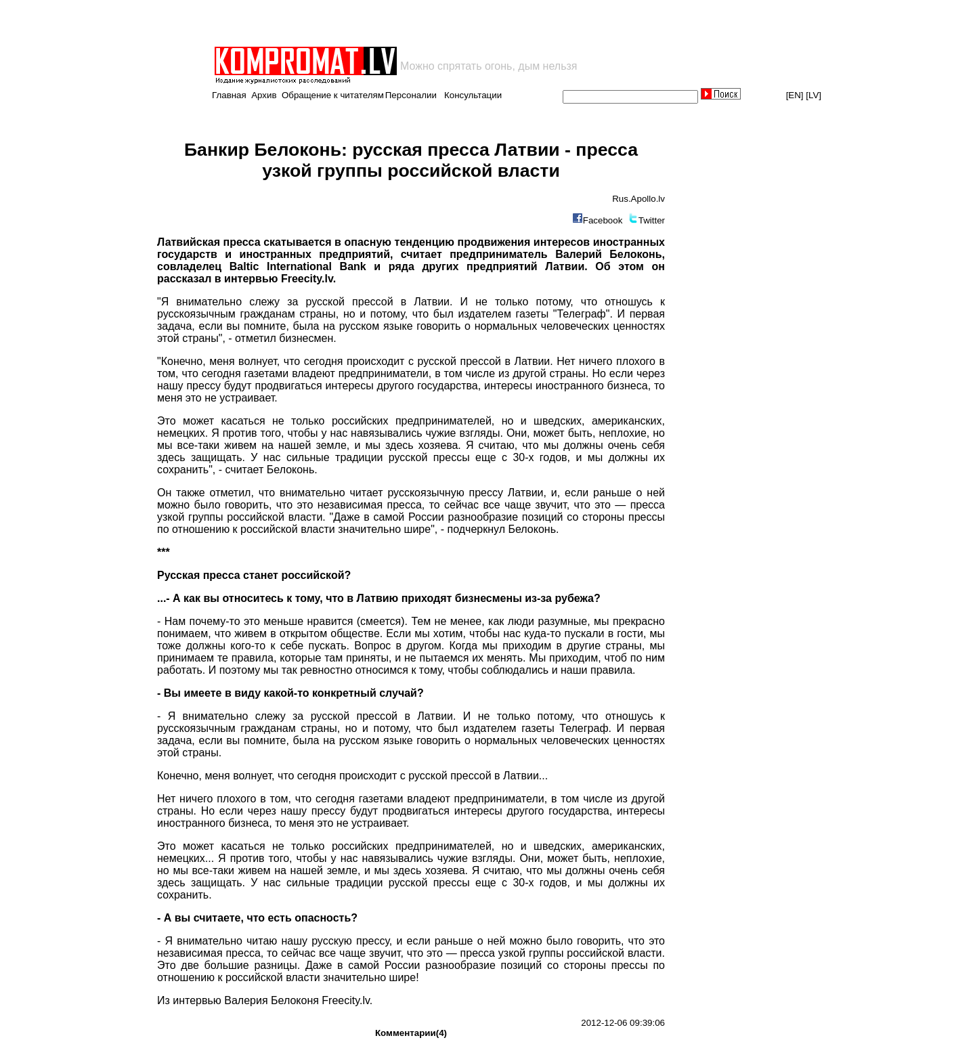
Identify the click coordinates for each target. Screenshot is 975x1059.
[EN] (795, 95)
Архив (263, 95)
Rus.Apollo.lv (638, 199)
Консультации (473, 95)
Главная (229, 95)
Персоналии (411, 95)
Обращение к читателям (333, 95)
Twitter (651, 220)
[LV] (813, 95)
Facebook (603, 220)
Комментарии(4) (411, 1033)
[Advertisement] (371, 23)
